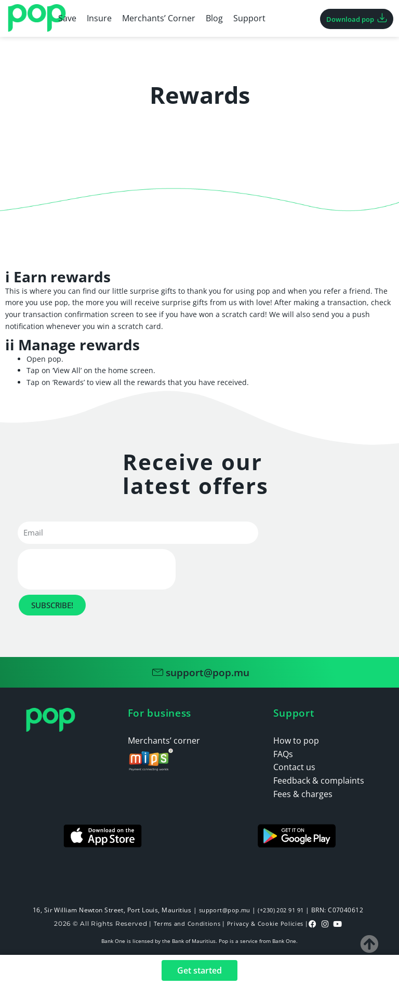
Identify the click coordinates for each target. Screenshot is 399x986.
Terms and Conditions (185, 923)
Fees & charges (302, 794)
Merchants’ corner (164, 740)
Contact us (294, 767)
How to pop (296, 740)
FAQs (283, 754)
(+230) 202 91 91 (281, 910)
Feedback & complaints (318, 780)
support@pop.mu (221, 910)
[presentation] (97, 569)
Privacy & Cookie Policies (267, 923)
